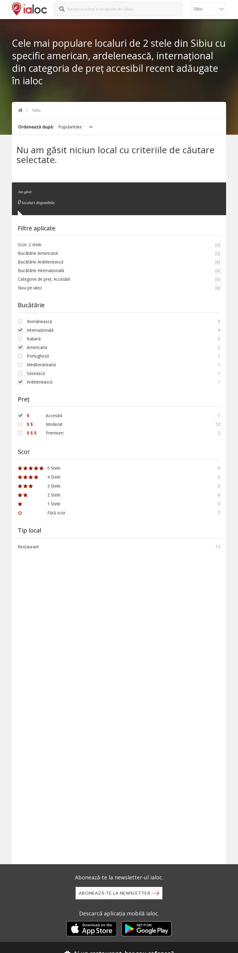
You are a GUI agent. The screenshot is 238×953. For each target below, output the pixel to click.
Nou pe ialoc (30, 287)
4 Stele (39, 476)
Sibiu (36, 110)
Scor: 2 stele (29, 243)
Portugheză (38, 355)
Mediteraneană (41, 364)
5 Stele (39, 467)
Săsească (36, 372)
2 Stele (39, 494)
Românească (39, 320)
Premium (45, 432)
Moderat (44, 423)
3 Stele (39, 485)
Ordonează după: (36, 127)
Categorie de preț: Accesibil (44, 278)
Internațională (40, 329)
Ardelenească (40, 381)
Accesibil (44, 414)
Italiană (34, 338)
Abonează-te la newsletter (114, 892)
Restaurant (28, 546)
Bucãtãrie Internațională (41, 269)
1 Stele (39, 503)
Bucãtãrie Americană (38, 252)
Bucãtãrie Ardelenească (40, 261)
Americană (37, 346)
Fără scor (41, 512)
